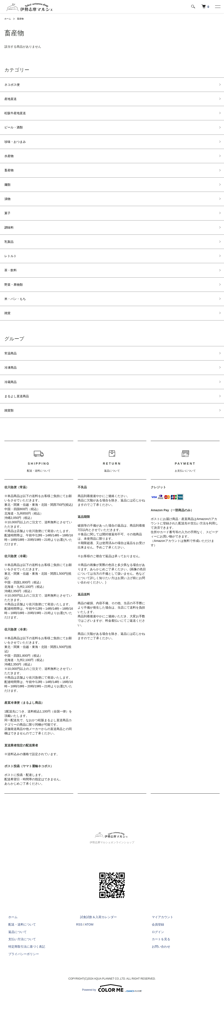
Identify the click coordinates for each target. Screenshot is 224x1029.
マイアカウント (158, 947)
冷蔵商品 (12, 408)
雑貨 (8, 336)
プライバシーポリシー (19, 984)
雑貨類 (10, 440)
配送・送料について (18, 954)
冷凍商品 (12, 393)
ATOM (89, 954)
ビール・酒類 (16, 132)
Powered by (112, 1018)
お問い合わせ (157, 977)
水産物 (10, 163)
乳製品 (10, 257)
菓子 (8, 226)
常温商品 (12, 377)
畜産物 (22, 18)
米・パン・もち (18, 320)
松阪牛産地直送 (18, 116)
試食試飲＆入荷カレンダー (94, 947)
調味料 (10, 242)
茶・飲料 (12, 289)
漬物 (8, 210)
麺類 (8, 195)
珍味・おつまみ (18, 148)
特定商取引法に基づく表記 (22, 977)
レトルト (12, 273)
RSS (79, 954)
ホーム (8, 18)
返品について (13, 962)
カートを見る (157, 969)
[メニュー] (217, 6)
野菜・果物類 (16, 304)
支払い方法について (18, 969)
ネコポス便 (14, 85)
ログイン (154, 962)
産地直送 (12, 101)
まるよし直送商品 (20, 424)
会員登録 (154, 954)
